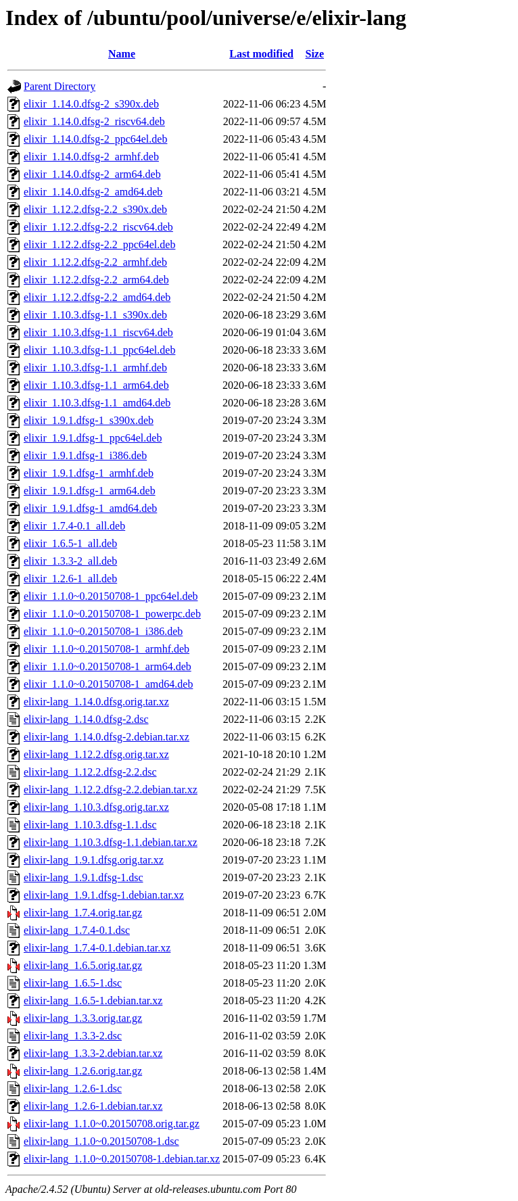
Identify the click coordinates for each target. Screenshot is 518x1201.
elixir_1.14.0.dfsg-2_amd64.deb (93, 191)
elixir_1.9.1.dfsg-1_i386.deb (85, 455)
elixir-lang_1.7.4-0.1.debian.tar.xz (97, 947)
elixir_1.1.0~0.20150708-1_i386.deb (103, 631)
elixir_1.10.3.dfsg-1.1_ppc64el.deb (99, 350)
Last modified (261, 54)
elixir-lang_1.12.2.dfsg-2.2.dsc (90, 772)
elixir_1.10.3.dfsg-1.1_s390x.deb (95, 315)
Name (121, 54)
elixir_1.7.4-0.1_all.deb (74, 526)
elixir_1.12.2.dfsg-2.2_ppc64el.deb (99, 244)
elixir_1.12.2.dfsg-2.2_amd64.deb (97, 297)
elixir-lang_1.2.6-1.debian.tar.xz (93, 1106)
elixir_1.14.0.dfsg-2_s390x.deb (91, 104)
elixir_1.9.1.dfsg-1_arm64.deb (90, 490)
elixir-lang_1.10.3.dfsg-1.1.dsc (90, 824)
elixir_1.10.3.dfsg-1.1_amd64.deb (97, 402)
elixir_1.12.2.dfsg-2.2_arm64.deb (96, 279)
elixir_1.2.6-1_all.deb (70, 578)
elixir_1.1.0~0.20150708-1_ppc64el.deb (111, 596)
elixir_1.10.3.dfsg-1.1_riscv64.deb (98, 332)
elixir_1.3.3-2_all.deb (70, 561)
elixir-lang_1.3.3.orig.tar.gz (83, 1018)
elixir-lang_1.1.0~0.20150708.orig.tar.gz (111, 1123)
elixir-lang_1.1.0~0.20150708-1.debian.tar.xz (122, 1158)
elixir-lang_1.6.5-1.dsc (73, 983)
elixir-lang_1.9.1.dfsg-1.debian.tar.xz (104, 895)
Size (315, 54)
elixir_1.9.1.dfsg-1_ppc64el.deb (93, 438)
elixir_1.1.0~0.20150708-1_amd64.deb (108, 684)
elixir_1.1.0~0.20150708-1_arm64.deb (107, 666)
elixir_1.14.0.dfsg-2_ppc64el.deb (95, 139)
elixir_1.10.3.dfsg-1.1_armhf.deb (95, 367)
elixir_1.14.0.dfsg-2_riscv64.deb (94, 121)
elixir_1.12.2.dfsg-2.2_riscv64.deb (98, 227)
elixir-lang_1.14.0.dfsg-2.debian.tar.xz (106, 737)
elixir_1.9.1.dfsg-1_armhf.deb (89, 473)
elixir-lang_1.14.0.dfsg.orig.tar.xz (96, 701)
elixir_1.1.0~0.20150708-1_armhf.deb (106, 649)
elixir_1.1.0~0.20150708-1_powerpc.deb (112, 613)
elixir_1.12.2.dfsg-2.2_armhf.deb (95, 262)
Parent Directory (59, 86)
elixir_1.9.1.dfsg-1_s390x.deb (89, 420)
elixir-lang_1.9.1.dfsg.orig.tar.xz (94, 860)
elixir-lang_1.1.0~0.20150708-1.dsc (101, 1141)
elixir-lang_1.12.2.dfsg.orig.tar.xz (96, 754)
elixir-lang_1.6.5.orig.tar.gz (83, 965)
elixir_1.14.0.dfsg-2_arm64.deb (92, 174)
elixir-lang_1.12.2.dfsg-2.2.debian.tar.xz (110, 789)
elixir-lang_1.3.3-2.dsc (73, 1035)
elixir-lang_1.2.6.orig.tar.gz (83, 1071)
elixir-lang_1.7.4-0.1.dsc (77, 930)
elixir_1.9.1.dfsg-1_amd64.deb (90, 508)
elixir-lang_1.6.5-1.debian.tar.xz (93, 1000)
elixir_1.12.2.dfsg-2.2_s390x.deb (95, 209)
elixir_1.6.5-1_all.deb (70, 543)
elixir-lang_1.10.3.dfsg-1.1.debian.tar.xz (110, 842)
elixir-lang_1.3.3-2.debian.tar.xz (93, 1053)
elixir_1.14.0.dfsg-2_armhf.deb (91, 156)
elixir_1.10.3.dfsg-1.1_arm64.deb (96, 385)
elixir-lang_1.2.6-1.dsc (73, 1088)
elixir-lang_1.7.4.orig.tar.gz (83, 912)
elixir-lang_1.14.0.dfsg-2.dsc (86, 719)
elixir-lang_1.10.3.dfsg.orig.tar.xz (96, 807)
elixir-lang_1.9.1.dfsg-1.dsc (83, 877)
